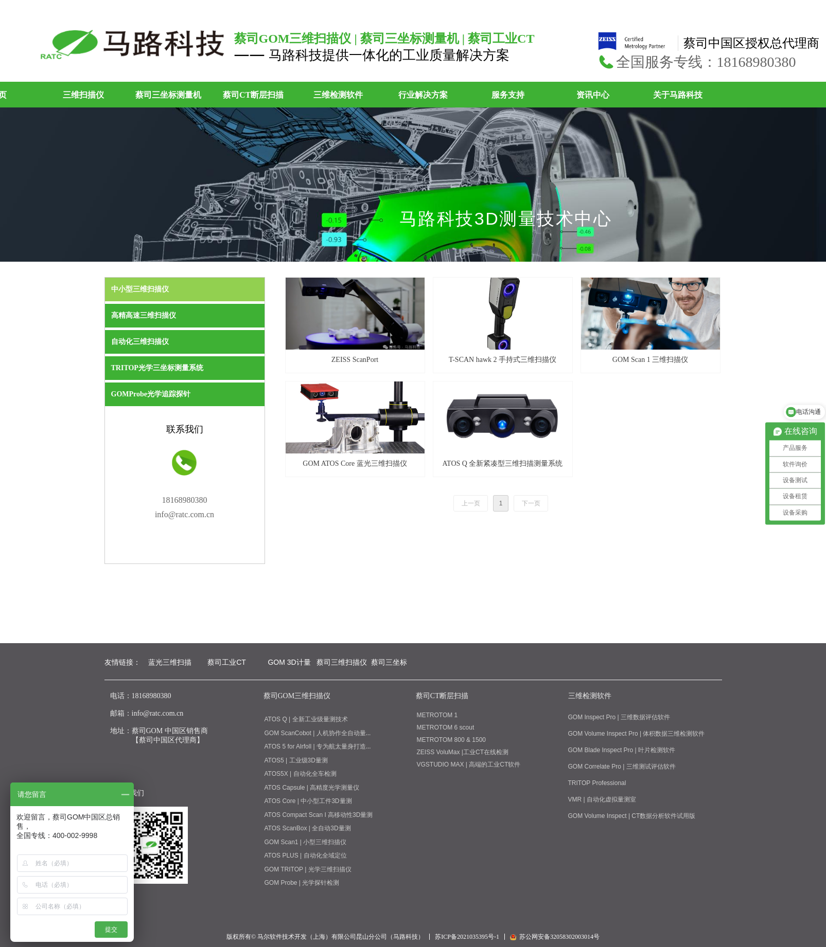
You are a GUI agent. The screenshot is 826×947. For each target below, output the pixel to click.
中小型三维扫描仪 (140, 289)
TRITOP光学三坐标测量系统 (157, 368)
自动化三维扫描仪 (140, 341)
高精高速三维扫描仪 (143, 315)
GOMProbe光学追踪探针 (151, 394)
